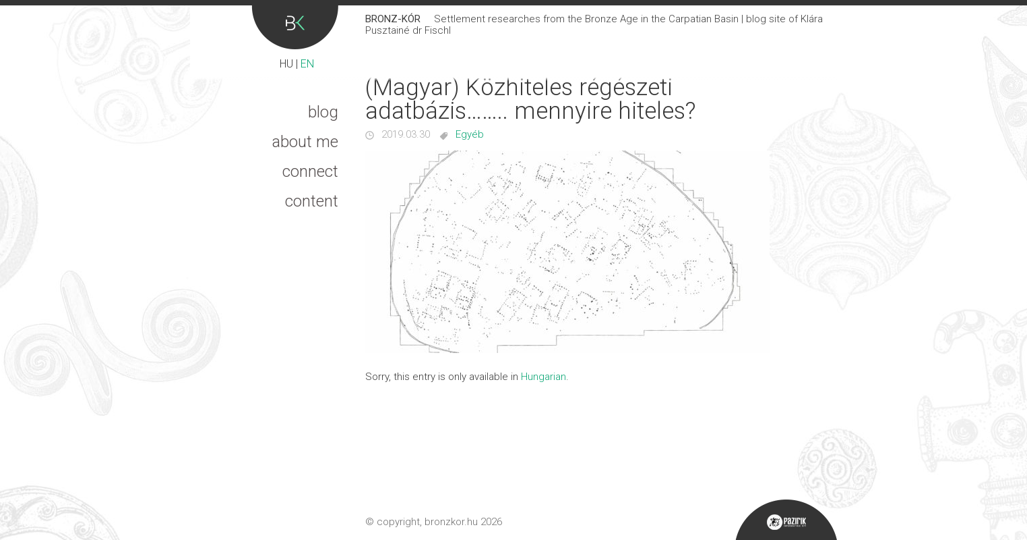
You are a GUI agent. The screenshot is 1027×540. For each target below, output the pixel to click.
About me (305, 141)
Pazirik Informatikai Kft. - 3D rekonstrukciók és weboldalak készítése (786, 520)
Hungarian (543, 377)
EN (307, 63)
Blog (323, 112)
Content (311, 201)
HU (286, 63)
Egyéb (470, 134)
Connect (310, 171)
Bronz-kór (294, 27)
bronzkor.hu (451, 522)
